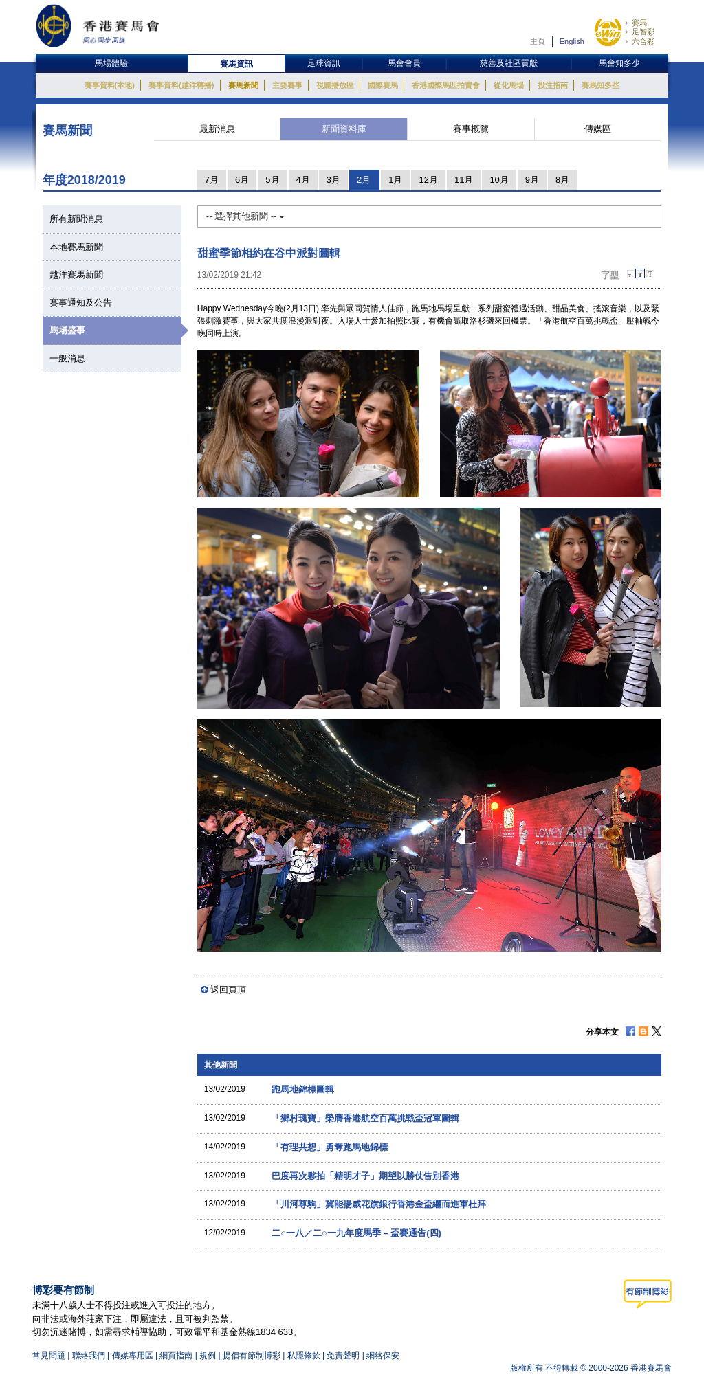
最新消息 (217, 129)
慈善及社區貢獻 (509, 63)
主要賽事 (287, 85)
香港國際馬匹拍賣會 (446, 85)
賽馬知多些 (600, 85)
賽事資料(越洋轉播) (181, 85)
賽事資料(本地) (110, 85)
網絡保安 (382, 1355)
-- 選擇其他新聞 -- (245, 216)
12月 (428, 180)
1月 (395, 180)
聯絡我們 (88, 1355)
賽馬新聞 (243, 85)
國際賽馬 (383, 85)
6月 (242, 180)
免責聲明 (343, 1355)
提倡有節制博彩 (251, 1355)
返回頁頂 (228, 990)
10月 (499, 180)
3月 (333, 180)
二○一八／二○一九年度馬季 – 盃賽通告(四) (356, 1233)
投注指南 (553, 85)
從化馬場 (509, 85)
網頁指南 (176, 1355)
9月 (532, 180)
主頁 (537, 41)
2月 (364, 180)
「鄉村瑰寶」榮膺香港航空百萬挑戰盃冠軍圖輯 (365, 1118)
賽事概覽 (471, 129)
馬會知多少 (619, 63)
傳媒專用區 (132, 1355)
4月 (303, 180)
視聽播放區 (335, 85)
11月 (463, 180)
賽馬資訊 (236, 64)
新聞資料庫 (344, 129)
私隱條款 (303, 1355)
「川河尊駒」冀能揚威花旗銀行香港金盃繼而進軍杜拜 (379, 1204)
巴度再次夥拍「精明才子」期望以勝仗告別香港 (365, 1176)
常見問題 (48, 1355)
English (572, 41)
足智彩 (643, 31)
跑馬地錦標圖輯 (303, 1089)
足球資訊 (323, 63)
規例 (208, 1355)
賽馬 (639, 23)
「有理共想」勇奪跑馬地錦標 (330, 1147)
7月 (212, 180)
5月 (272, 180)
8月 (562, 180)
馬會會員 (404, 63)
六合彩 (643, 41)
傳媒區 (597, 129)
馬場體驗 (111, 63)
